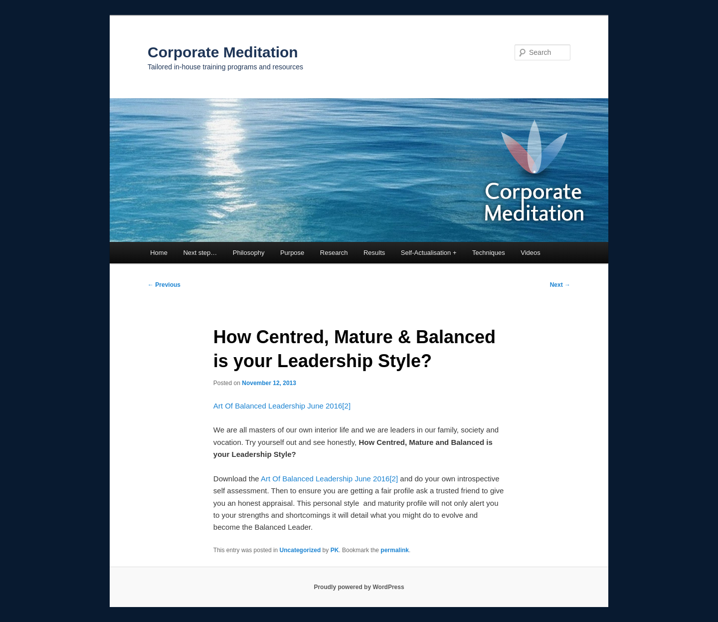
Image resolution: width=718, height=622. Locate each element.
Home (159, 252)
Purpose (292, 252)
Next (560, 284)
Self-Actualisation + (429, 252)
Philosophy (249, 252)
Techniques (488, 252)
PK (335, 550)
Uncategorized (300, 550)
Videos (530, 252)
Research (334, 252)
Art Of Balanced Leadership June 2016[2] (282, 406)
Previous (164, 284)
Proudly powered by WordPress (359, 587)
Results (374, 252)
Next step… (200, 252)
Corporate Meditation (223, 52)
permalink (394, 550)
